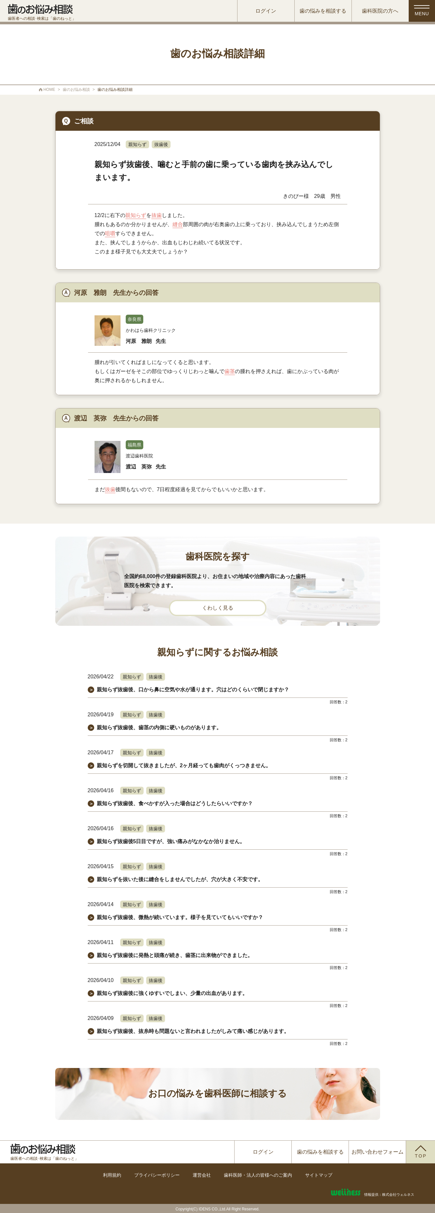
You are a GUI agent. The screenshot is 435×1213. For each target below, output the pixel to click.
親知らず (137, 144)
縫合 (178, 224)
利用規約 (112, 1175)
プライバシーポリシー (157, 1175)
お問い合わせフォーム (377, 1152)
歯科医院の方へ (377, 11)
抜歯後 (161, 144)
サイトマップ (318, 1175)
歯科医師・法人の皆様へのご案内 (258, 1175)
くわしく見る (217, 608)
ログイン (263, 11)
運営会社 (202, 1175)
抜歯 (156, 215)
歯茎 (229, 371)
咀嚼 (110, 233)
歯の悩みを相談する (320, 11)
